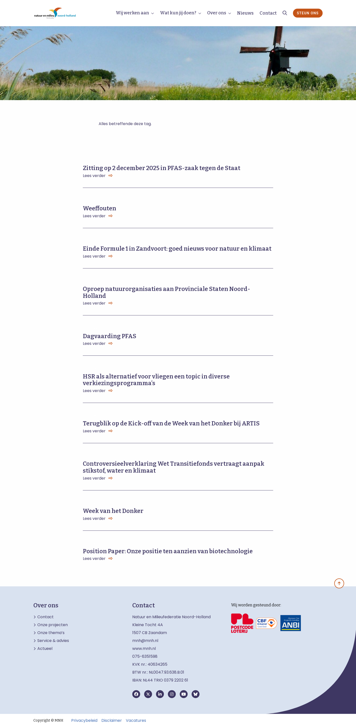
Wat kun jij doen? (178, 13)
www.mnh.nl (144, 648)
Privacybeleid (84, 721)
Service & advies (53, 641)
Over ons (216, 13)
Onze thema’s (51, 633)
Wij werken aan (132, 13)
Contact (268, 13)
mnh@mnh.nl (145, 640)
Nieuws (245, 13)
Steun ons (308, 13)
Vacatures (136, 721)
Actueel (44, 649)
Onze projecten (52, 625)
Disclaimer (111, 721)
